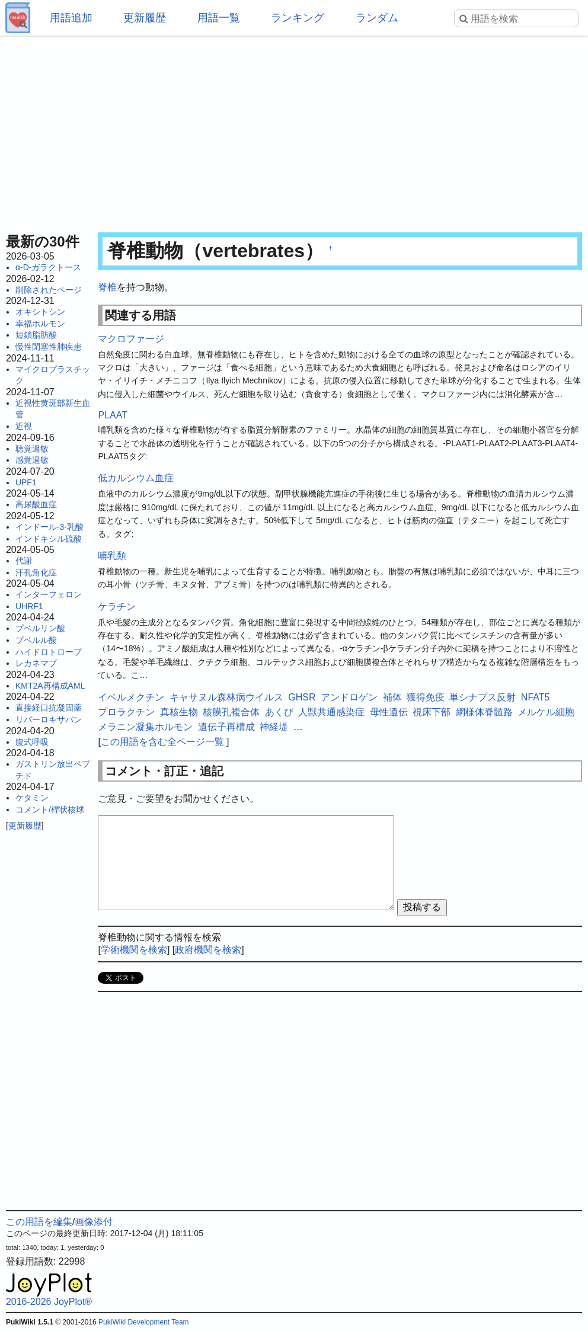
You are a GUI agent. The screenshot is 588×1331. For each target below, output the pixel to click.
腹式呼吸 (32, 742)
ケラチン (117, 606)
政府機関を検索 (208, 950)
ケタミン (32, 797)
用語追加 (71, 18)
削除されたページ (48, 290)
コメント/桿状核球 (49, 809)
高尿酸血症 (36, 504)
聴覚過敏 (32, 448)
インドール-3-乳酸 (49, 527)
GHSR (301, 697)
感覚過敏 (32, 460)
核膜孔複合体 (231, 712)
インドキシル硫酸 (48, 538)
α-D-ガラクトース (48, 267)
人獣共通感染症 (331, 712)
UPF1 (26, 482)
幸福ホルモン (40, 323)
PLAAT (112, 415)
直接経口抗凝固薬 (48, 707)
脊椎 (107, 287)
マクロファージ (131, 339)
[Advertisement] (294, 130)
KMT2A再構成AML (50, 685)
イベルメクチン (131, 697)
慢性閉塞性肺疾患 (48, 346)
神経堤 (274, 727)
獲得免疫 (426, 697)
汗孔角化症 (36, 572)
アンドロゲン (349, 697)
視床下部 (431, 712)
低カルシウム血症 (136, 478)
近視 (23, 426)
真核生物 (179, 712)
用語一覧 (218, 18)
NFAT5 (535, 697)
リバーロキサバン (48, 719)
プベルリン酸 (40, 628)
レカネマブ (36, 663)
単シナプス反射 (482, 697)
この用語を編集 (39, 1222)
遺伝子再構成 (226, 727)
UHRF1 (29, 606)
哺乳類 (112, 556)
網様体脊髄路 (484, 712)
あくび (279, 712)
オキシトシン (40, 311)
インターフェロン (48, 594)
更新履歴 (144, 18)
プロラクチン (126, 712)
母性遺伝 (389, 712)
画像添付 (94, 1222)
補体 (392, 697)
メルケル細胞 (545, 712)
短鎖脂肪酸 (36, 335)
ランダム (377, 18)
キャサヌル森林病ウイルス (226, 697)
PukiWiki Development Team (143, 1322)
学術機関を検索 (134, 950)
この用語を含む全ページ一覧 (162, 742)
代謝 (23, 560)
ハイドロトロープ (48, 652)
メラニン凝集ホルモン (145, 727)
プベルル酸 (36, 640)
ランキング (297, 18)
